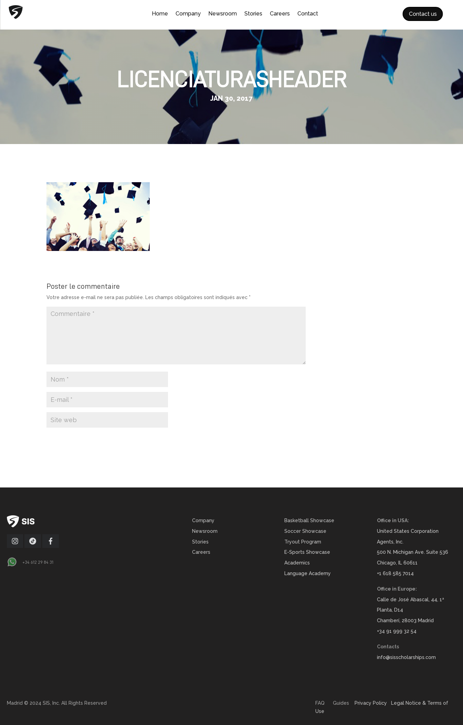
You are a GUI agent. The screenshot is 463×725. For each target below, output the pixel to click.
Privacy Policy (371, 703)
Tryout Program (302, 542)
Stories (253, 14)
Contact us (423, 14)
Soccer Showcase (305, 531)
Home (160, 14)
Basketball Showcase (309, 520)
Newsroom (222, 14)
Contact (307, 14)
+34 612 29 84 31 (37, 562)
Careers (280, 14)
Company (188, 14)
